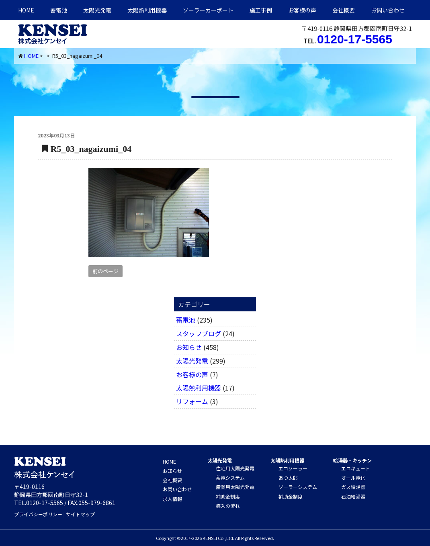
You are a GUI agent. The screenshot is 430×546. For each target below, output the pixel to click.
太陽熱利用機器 (198, 388)
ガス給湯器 (353, 486)
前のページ (105, 271)
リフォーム (192, 401)
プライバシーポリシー (38, 514)
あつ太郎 (288, 477)
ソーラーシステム (297, 486)
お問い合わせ (388, 10)
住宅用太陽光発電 (235, 468)
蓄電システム (230, 477)
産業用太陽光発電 (235, 486)
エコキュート (355, 468)
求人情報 (172, 498)
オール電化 (353, 477)
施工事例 (261, 10)
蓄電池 (58, 10)
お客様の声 (302, 10)
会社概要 (343, 10)
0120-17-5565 (354, 39)
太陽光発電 (97, 10)
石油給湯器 (353, 496)
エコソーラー (292, 468)
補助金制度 (228, 496)
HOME (26, 10)
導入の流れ (228, 505)
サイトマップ (80, 514)
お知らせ (189, 347)
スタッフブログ (198, 333)
